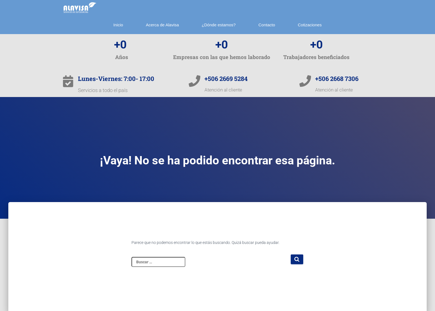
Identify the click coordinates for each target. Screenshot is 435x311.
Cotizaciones (310, 24)
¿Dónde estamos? (219, 24)
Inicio (118, 24)
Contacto (266, 24)
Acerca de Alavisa (162, 24)
